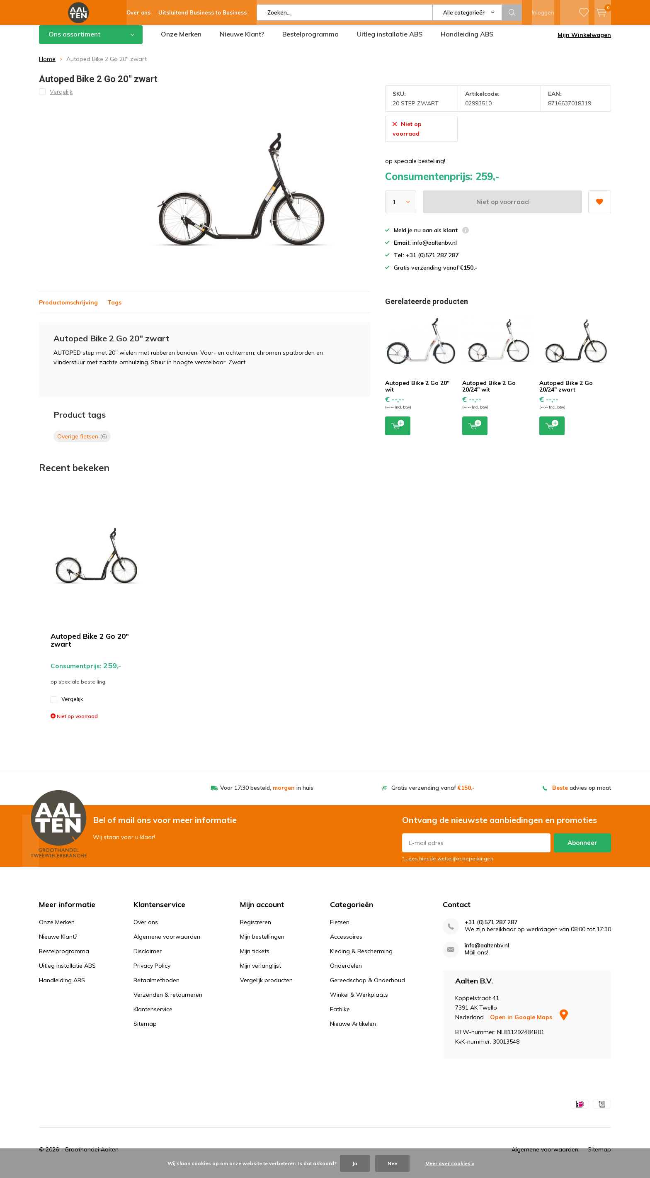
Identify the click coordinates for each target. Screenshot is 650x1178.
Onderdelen (346, 972)
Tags (114, 308)
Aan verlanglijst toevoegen (599, 205)
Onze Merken (181, 40)
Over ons (145, 928)
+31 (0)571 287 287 (491, 928)
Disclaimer (147, 957)
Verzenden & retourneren (167, 1001)
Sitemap (145, 1030)
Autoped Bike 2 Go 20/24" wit (489, 392)
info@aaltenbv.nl (487, 951)
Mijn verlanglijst (260, 972)
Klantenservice (152, 1015)
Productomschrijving (68, 308)
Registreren (255, 928)
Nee (392, 1163)
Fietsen (339, 928)
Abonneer (582, 849)
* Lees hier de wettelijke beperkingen (447, 865)
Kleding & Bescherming (361, 957)
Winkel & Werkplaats (359, 1001)
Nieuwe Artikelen (353, 1030)
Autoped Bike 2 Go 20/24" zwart (566, 392)
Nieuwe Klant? (242, 40)
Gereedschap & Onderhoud (367, 986)
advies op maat (581, 794)
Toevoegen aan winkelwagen (397, 431)
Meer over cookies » (449, 1163)
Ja (354, 1163)
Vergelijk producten (266, 986)
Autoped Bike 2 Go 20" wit (417, 392)
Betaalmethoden (156, 986)
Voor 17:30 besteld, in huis (266, 794)
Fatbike (340, 1015)
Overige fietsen (82, 442)
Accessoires (346, 943)
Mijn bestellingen (262, 943)
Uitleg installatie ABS (389, 40)
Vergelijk (67, 705)
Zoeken (512, 12)
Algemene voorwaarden (166, 943)
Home (47, 65)
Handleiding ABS (467, 40)
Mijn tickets (254, 957)
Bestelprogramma (310, 40)
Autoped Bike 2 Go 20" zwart (90, 646)
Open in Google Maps (529, 1023)
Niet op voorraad (502, 208)
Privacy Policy (151, 972)
